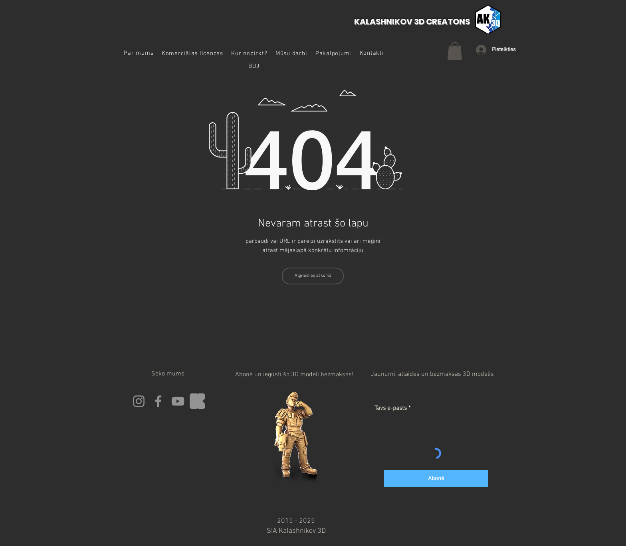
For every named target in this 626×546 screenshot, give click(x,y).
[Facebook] (158, 401)
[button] (192, 53)
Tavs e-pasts (390, 408)
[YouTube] (178, 401)
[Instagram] (139, 401)
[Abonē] (436, 478)
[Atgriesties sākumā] (313, 276)
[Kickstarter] (197, 401)
